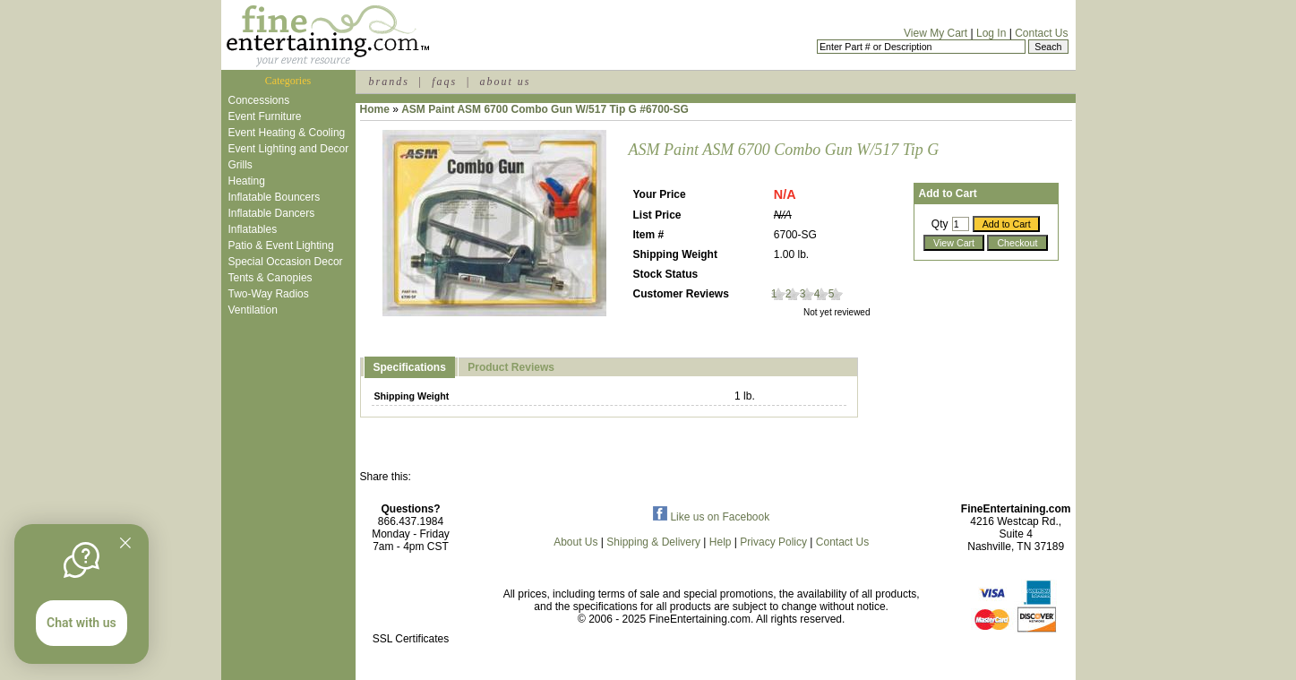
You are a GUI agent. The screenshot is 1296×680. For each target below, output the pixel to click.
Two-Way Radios (268, 294)
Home (375, 109)
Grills (240, 165)
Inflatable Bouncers (274, 197)
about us (504, 81)
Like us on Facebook (711, 517)
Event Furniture (265, 116)
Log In (991, 33)
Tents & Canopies (270, 277)
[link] (411, 600)
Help (720, 542)
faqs (444, 81)
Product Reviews (511, 367)
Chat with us (81, 622)
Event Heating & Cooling (287, 132)
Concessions (259, 100)
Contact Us (1041, 33)
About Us (575, 542)
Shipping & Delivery (653, 542)
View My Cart (935, 33)
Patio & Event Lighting (281, 245)
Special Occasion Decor (285, 261)
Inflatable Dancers (271, 213)
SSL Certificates (411, 639)
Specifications (409, 367)
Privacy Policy (773, 542)
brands (389, 81)
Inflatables (253, 229)
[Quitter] (125, 542)
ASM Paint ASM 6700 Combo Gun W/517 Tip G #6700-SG (545, 109)
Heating (246, 181)
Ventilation (253, 310)
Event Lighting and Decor (288, 148)
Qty (939, 224)
